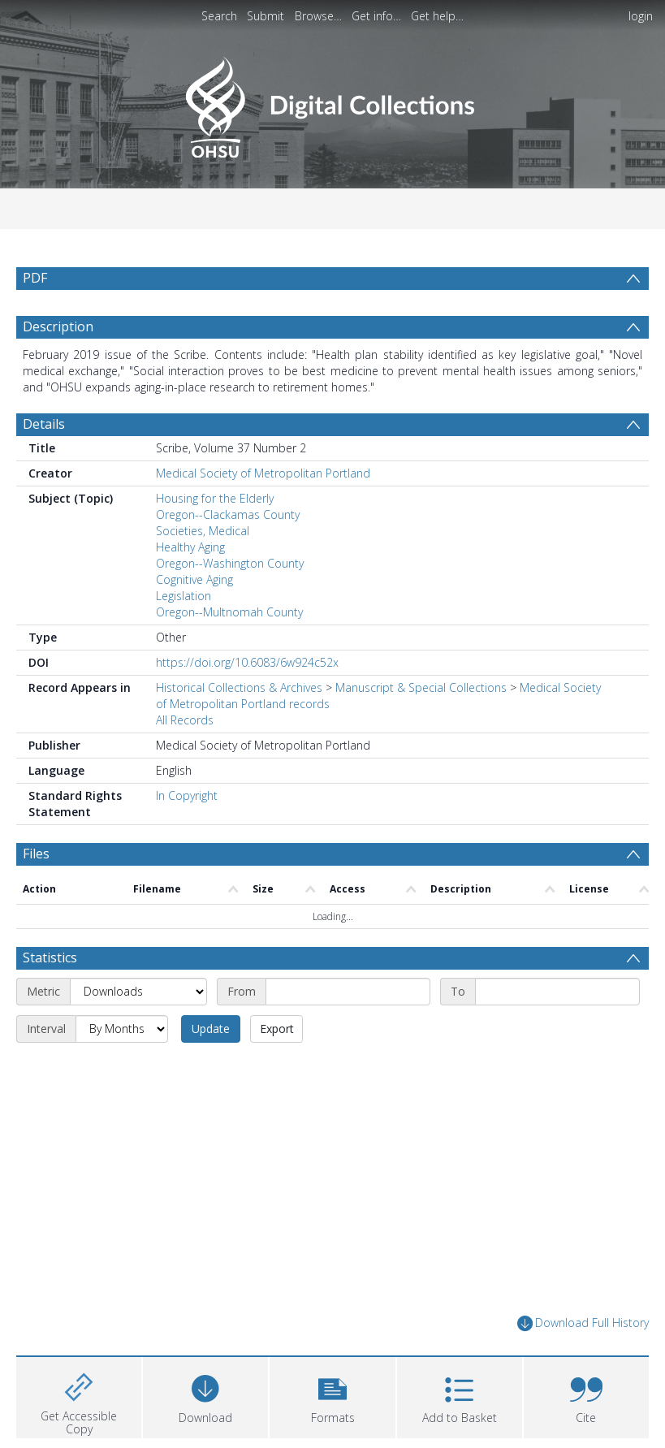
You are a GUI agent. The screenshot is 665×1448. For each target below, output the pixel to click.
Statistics (50, 957)
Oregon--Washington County (230, 563)
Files (36, 853)
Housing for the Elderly (215, 498)
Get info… (376, 16)
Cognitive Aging (194, 579)
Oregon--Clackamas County (228, 514)
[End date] (557, 991)
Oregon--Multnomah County (229, 612)
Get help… (437, 16)
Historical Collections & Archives (239, 687)
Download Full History (583, 1323)
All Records (185, 720)
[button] (332, 1395)
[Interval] (122, 1029)
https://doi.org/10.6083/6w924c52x (247, 662)
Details (44, 424)
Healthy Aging (190, 547)
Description (58, 326)
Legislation (183, 595)
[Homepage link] (332, 103)
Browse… (318, 16)
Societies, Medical (202, 530)
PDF (35, 278)
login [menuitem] (640, 16)
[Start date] (348, 991)
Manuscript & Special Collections (421, 687)
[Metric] (138, 991)
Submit (265, 16)
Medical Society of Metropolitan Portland (263, 473)
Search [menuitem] (219, 16)
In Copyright (187, 795)
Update (211, 1028)
